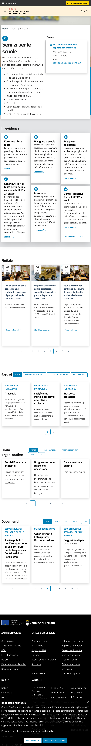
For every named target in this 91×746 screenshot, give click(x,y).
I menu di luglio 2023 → (74, 236)
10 (72, 588)
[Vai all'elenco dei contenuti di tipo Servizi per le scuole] (12, 330)
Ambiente (36, 664)
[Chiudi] (87, 701)
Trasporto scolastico (70, 143)
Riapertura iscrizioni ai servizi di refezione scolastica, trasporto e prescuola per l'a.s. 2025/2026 (45, 292)
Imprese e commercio (72, 645)
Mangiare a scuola (44, 141)
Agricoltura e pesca (71, 673)
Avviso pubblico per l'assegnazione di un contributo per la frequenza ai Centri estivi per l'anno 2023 (16, 548)
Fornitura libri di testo (13, 143)
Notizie (4, 688)
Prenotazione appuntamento (58, 695)
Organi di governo (9, 641)
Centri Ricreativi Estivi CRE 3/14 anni (73, 197)
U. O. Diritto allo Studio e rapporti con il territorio (65, 46)
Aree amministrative (11, 645)
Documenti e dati (9, 669)
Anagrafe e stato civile (42, 641)
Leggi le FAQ (57, 688)
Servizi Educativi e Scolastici (15, 464)
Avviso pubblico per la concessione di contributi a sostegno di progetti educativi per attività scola (15, 292)
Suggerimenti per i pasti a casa (74, 541)
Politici (4, 659)
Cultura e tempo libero (72, 641)
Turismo (35, 655)
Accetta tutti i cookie (55, 740)
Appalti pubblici (39, 650)
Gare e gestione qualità (73, 464)
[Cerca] (87, 11)
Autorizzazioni (38, 673)
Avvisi (4, 697)
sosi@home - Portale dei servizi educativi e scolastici (44, 398)
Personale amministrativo (13, 664)
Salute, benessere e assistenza (71, 666)
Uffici (3, 650)
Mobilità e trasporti (71, 655)
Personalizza (32, 740)
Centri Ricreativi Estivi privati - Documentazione (44, 536)
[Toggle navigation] (4, 10)
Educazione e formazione (44, 659)
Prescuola (40, 193)
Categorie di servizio (43, 633)
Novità (5, 680)
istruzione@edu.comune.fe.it (67, 63)
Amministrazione (11, 633)
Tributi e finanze (69, 659)
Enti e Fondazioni (9, 655)
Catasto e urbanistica (72, 650)
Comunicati (6, 692)
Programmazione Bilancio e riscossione (44, 465)
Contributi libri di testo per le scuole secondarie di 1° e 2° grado (15, 189)
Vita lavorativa (38, 645)
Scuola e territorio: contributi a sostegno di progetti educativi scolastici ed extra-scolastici (74, 292)
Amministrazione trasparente (79, 690)
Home (5, 28)
